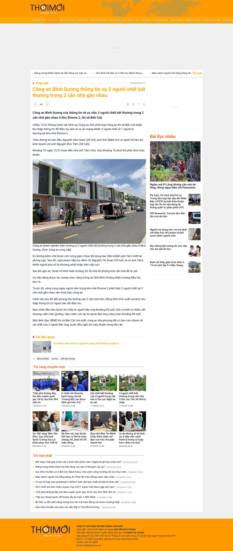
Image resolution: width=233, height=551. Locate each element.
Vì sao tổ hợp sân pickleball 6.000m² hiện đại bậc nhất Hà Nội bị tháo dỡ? (85, 482)
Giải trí (145, 20)
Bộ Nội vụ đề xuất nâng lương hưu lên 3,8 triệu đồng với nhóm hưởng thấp (85, 502)
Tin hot (52, 20)
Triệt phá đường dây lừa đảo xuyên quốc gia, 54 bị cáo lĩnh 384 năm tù (83, 492)
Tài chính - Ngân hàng (186, 20)
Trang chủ (38, 20)
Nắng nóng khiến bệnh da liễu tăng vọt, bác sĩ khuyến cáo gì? (78, 467)
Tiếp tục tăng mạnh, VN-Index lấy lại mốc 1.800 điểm (73, 497)
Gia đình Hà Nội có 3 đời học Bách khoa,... (137, 73)
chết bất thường (68, 359)
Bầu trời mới (211, 20)
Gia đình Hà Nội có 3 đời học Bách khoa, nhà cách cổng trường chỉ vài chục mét (89, 472)
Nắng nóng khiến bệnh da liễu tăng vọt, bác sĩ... (78, 73)
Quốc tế (133, 20)
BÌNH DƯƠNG (43, 359)
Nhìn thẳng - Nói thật (74, 20)
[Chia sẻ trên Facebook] (128, 104)
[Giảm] (35, 104)
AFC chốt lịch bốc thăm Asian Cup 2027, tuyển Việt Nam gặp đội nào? (83, 487)
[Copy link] (139, 104)
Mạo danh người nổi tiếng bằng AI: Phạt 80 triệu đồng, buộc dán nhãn (83, 477)
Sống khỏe (160, 20)
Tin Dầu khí (98, 20)
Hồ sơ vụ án (117, 20)
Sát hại (55, 359)
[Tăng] (47, 104)
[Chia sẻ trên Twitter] (133, 104)
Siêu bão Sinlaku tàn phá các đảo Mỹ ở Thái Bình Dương (75, 507)
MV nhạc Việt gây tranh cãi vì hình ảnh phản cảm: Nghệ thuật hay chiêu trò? (86, 462)
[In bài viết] (144, 104)
